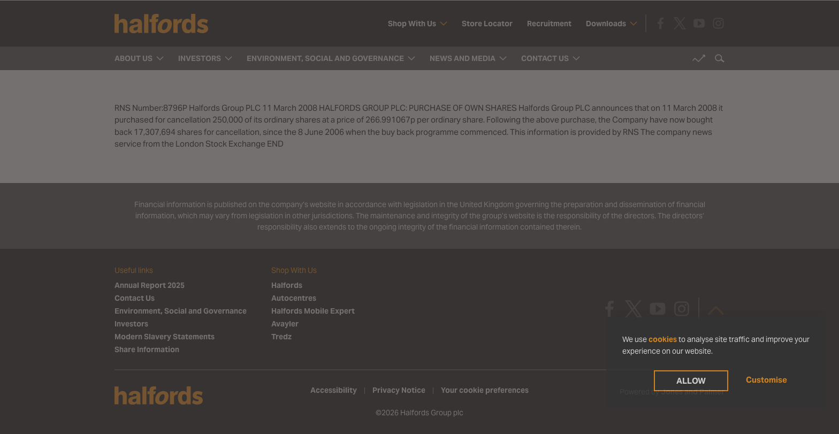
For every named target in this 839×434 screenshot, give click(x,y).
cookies (663, 339)
